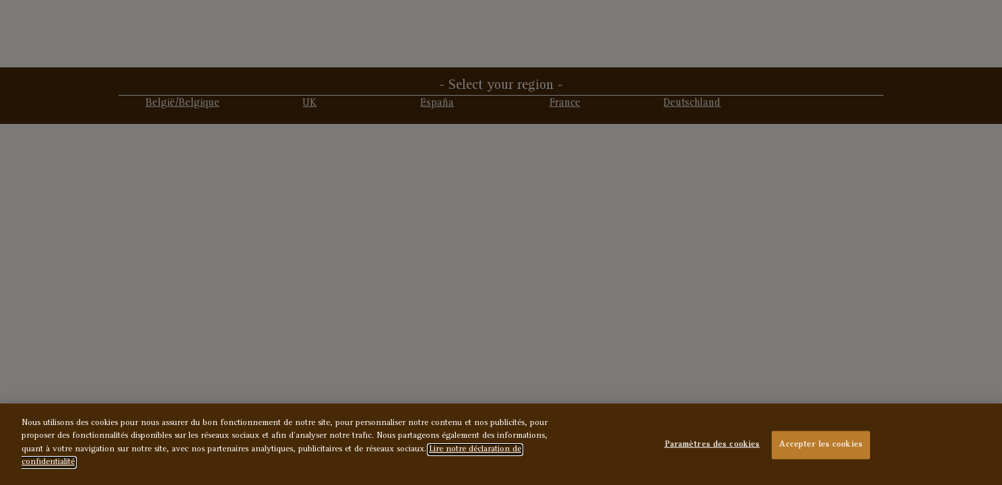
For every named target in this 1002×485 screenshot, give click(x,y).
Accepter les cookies (821, 445)
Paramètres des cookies (712, 445)
